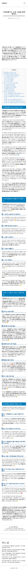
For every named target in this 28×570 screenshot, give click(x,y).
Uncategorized (14, 526)
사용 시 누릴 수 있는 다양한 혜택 (10, 83)
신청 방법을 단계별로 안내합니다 (10, 74)
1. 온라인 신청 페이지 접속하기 (12, 75)
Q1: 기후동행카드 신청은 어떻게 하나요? (14, 93)
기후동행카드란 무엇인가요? (9, 72)
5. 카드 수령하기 (8, 81)
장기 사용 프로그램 (9, 90)
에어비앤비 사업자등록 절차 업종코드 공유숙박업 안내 (14, 530)
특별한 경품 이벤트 (9, 89)
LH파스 (4, 3)
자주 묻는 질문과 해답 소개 (9, 92)
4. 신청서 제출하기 (9, 80)
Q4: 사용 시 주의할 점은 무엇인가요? (13, 99)
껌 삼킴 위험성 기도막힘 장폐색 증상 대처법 (14, 528)
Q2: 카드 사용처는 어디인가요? (12, 95)
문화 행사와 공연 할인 (9, 86)
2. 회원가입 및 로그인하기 (10, 77)
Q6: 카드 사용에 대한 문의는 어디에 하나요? (14, 102)
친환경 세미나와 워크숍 (10, 87)
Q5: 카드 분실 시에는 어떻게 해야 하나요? (14, 101)
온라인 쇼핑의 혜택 (9, 84)
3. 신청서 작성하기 (9, 78)
